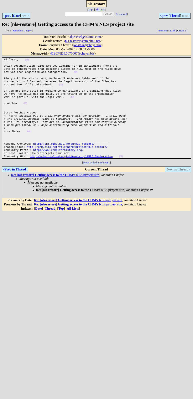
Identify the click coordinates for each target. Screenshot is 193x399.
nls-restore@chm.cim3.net (82, 41)
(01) (27, 60)
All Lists (100, 9)
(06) (28, 146)
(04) (72, 105)
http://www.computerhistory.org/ (58, 168)
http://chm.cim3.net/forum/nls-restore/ (64, 161)
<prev (7, 15)
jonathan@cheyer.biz (87, 45)
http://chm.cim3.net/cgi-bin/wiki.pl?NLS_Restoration (71, 176)
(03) (61, 90)
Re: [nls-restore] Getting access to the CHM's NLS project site (55, 195)
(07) (121, 176)
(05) (25, 113)
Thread (175, 15)
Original (181, 30)
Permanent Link (167, 30)
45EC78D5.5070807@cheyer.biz (72, 53)
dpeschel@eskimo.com (85, 37)
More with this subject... (96, 182)
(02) (75, 75)
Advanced (121, 14)
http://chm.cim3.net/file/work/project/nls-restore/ (67, 165)
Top (90, 9)
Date (16, 15)
